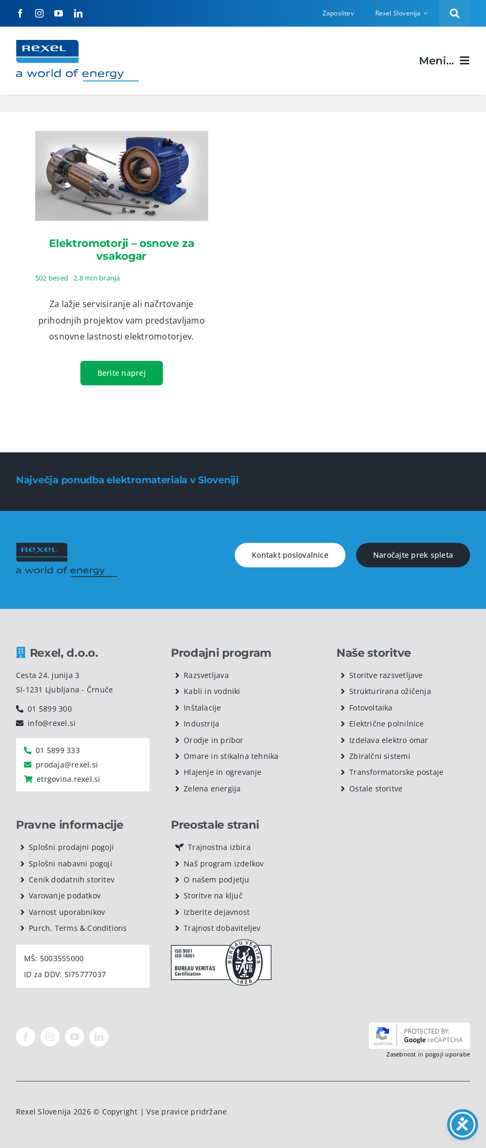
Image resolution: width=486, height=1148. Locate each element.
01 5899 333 (58, 750)
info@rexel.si (52, 723)
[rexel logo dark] (66, 547)
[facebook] (20, 13)
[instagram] (39, 13)
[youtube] (58, 13)
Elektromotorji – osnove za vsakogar (121, 249)
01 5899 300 (50, 709)
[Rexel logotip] (77, 44)
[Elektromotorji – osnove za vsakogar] (121, 139)
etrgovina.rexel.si (68, 779)
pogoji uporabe (447, 1054)
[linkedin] (78, 13)
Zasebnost (401, 1054)
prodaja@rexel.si (67, 764)
